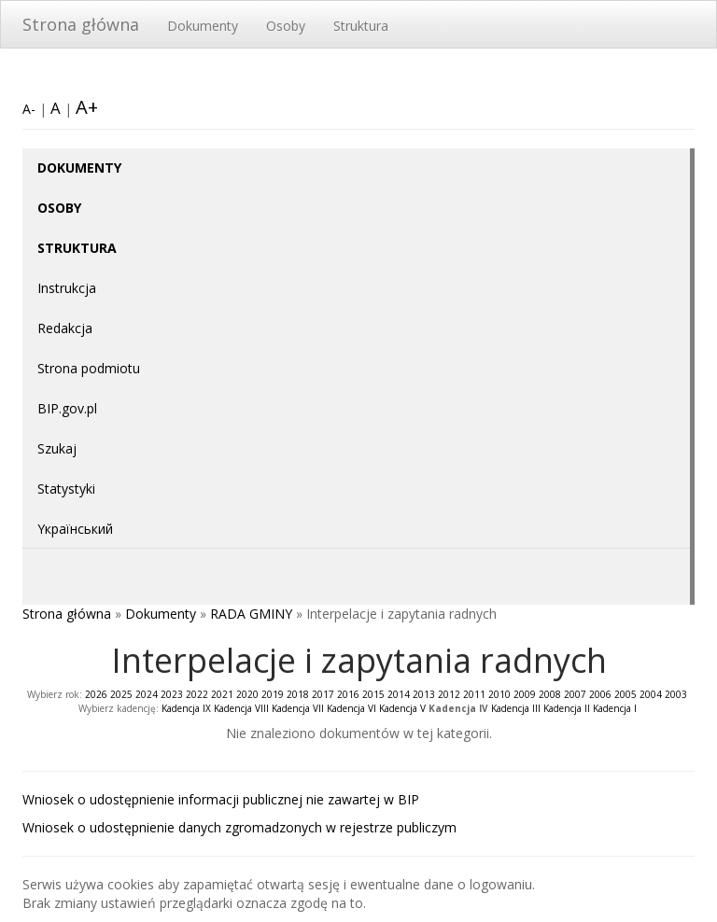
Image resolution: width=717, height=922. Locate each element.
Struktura (360, 26)
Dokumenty (202, 26)
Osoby (285, 26)
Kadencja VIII (241, 708)
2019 (272, 694)
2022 (197, 694)
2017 (323, 694)
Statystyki (66, 488)
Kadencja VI (351, 708)
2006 (600, 694)
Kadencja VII (298, 708)
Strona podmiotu (88, 368)
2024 (146, 694)
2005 (625, 694)
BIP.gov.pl (67, 408)
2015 (373, 694)
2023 (172, 694)
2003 (676, 694)
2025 (121, 694)
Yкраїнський (75, 529)
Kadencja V (402, 708)
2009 (524, 694)
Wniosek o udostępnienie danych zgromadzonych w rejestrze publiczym (239, 827)
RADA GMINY (251, 613)
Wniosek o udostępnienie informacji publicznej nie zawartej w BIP (220, 799)
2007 (575, 694)
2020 (247, 694)
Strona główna (80, 24)
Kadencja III (516, 708)
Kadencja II (566, 708)
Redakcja (64, 328)
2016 (348, 694)
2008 (550, 694)
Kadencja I (615, 708)
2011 (474, 694)
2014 (398, 694)
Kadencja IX (186, 708)
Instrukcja (66, 288)
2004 (651, 694)
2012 (449, 694)
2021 (222, 694)
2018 (298, 694)
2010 (499, 694)
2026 (96, 694)
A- (28, 109)
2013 (424, 694)
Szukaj (57, 448)
